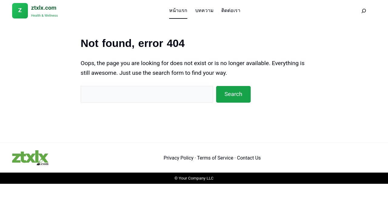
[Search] (364, 11)
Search (233, 94)
